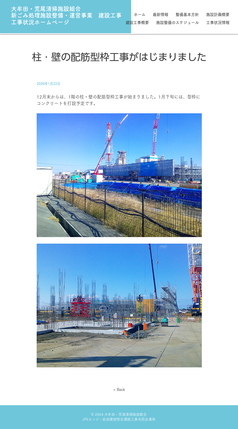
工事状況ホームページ (40, 22)
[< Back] (119, 389)
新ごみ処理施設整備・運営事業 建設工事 (66, 15)
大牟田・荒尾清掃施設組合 (46, 9)
